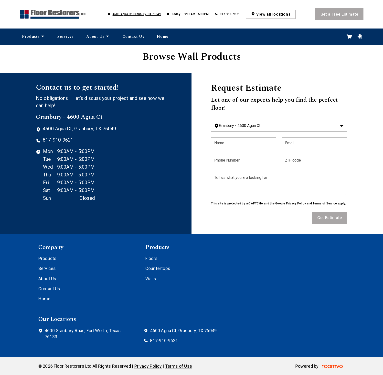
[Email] (314, 143)
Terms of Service (325, 203)
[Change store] (279, 126)
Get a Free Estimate (339, 14)
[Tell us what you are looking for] (279, 183)
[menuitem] (33, 37)
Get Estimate (329, 217)
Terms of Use (178, 366)
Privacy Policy (296, 203)
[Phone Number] (243, 160)
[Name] (243, 143)
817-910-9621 (230, 14)
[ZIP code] (314, 160)
